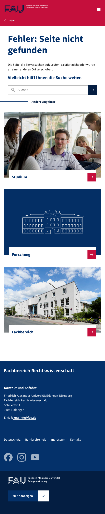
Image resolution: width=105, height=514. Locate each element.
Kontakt (75, 439)
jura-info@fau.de (24, 418)
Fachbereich (51, 332)
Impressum (57, 439)
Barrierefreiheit (35, 439)
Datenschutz (12, 439)
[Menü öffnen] (98, 9)
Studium (51, 177)
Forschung (51, 254)
